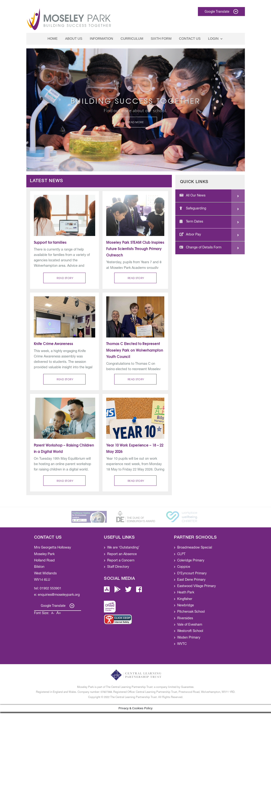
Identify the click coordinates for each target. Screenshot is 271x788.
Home (52, 38)
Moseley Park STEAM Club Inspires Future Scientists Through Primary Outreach (135, 248)
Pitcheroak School (191, 612)
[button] (64, 278)
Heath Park (185, 592)
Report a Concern (120, 560)
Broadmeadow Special (194, 547)
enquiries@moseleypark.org (59, 595)
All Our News (192, 195)
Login (213, 38)
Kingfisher (184, 599)
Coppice (183, 567)
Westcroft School (190, 631)
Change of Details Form (200, 247)
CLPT (181, 554)
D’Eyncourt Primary (192, 573)
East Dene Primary (191, 580)
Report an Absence (122, 554)
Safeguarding (193, 208)
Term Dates (191, 221)
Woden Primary (188, 637)
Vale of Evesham (189, 625)
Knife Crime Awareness (53, 343)
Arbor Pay (190, 234)
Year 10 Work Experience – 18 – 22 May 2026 (135, 448)
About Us (73, 38)
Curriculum (132, 38)
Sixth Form (161, 38)
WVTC (182, 644)
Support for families (50, 242)
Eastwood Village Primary (196, 586)
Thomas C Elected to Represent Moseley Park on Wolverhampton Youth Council (135, 350)
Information (101, 38)
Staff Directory (118, 567)
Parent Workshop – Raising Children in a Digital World (64, 448)
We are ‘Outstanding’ (123, 547)
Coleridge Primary (190, 560)
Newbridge (185, 605)
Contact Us (190, 38)
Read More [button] (135, 122)
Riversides (185, 618)
